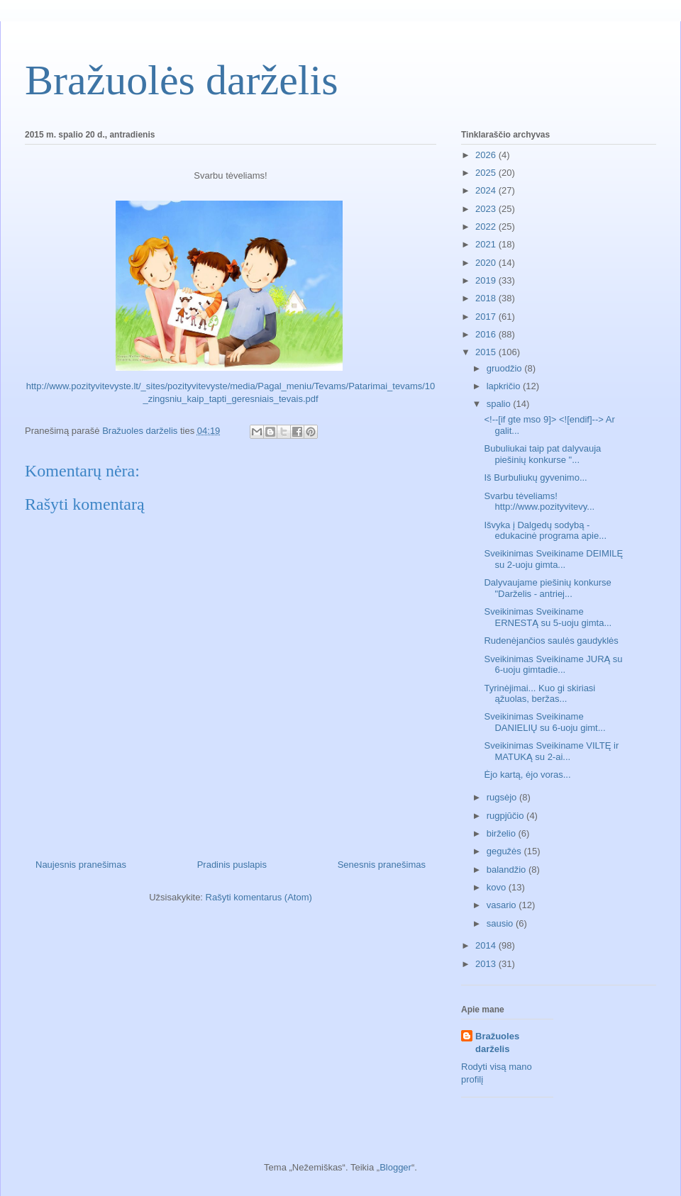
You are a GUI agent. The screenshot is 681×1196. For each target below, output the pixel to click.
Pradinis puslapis (232, 864)
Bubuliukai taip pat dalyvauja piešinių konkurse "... (542, 454)
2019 (487, 280)
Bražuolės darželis (181, 80)
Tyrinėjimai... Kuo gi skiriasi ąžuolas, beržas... (539, 694)
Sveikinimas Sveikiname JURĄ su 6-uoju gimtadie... (553, 665)
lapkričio (505, 386)
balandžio (507, 869)
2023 (487, 208)
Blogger (395, 1167)
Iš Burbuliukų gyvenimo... (535, 477)
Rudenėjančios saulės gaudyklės (551, 640)
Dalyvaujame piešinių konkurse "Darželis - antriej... (547, 588)
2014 (487, 945)
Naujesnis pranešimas (80, 864)
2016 (487, 334)
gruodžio (505, 368)
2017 (487, 316)
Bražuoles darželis (497, 1042)
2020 (487, 262)
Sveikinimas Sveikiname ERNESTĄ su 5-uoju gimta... (547, 617)
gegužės (505, 851)
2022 (487, 226)
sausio (501, 923)
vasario (503, 905)
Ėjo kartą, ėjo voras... (527, 774)
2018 (487, 298)
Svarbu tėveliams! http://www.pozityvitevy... (539, 502)
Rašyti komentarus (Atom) (259, 897)
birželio (503, 833)
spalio (500, 403)
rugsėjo (503, 797)
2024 (487, 190)
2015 (487, 352)
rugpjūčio (506, 815)
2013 (487, 964)
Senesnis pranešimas (382, 864)
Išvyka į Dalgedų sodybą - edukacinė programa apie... (545, 531)
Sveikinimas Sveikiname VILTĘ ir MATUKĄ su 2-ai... (551, 751)
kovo (498, 887)
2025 (487, 172)
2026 (487, 155)
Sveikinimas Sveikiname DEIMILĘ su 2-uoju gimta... (553, 559)
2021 (487, 244)
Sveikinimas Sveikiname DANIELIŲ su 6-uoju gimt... (544, 722)
